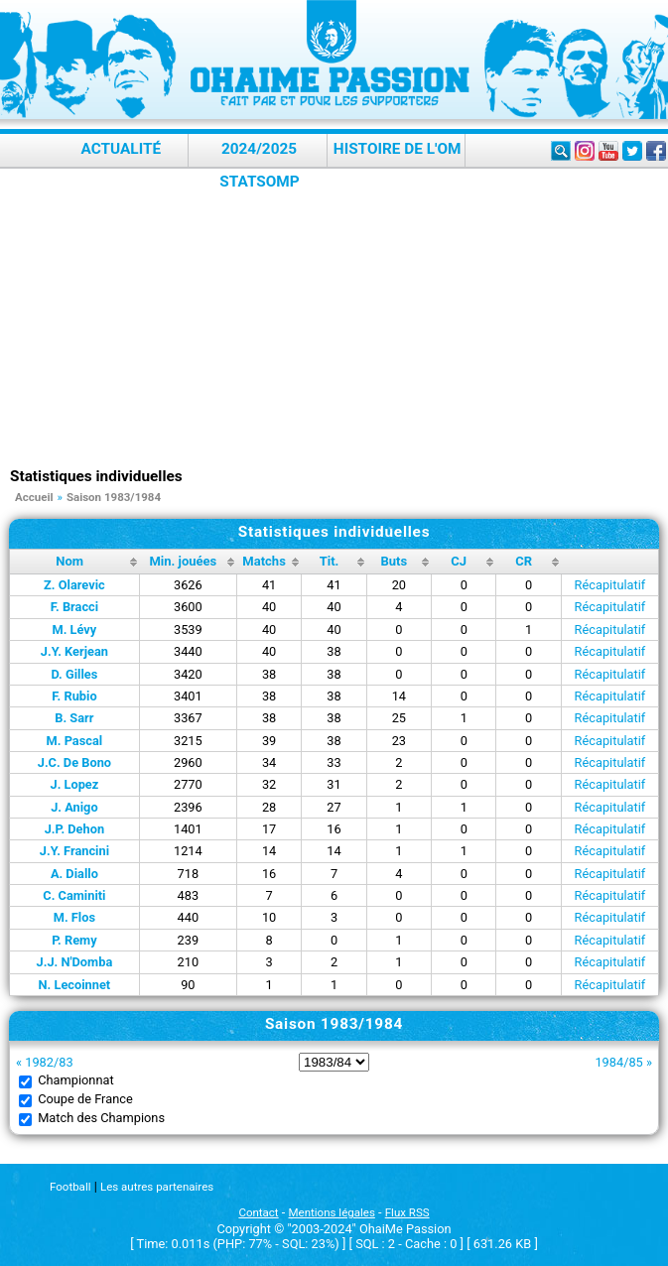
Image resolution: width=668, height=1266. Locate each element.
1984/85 (618, 1062)
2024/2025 (259, 149)
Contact (258, 1212)
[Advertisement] (339, 317)
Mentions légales (332, 1212)
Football (70, 1187)
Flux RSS (407, 1212)
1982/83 (48, 1062)
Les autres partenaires (156, 1187)
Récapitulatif (610, 584)
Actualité (121, 149)
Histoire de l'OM (398, 149)
